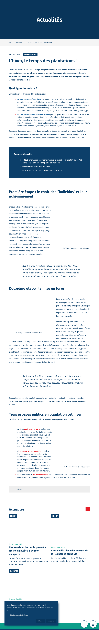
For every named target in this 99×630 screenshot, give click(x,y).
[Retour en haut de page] (84, 624)
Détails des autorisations (17, 615)
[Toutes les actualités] (78, 509)
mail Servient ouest (32, 429)
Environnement (30, 54)
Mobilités (14, 571)
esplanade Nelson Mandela (30, 451)
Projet (12, 516)
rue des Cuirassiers (40, 475)
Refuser (40, 621)
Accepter (51, 621)
